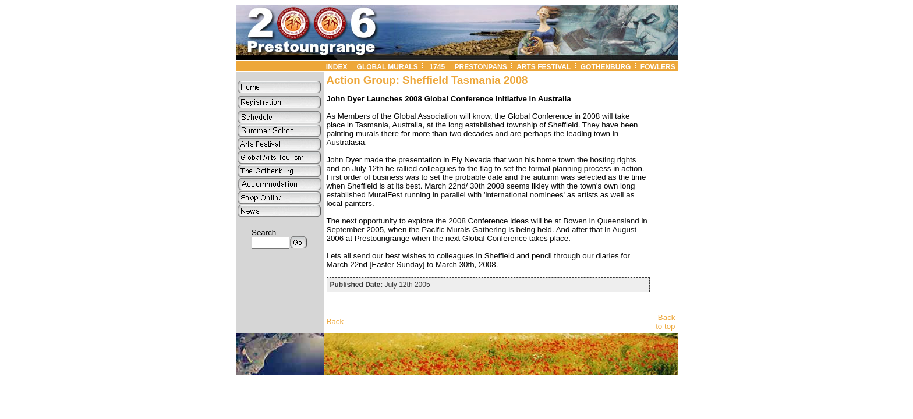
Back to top (665, 322)
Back (335, 321)
